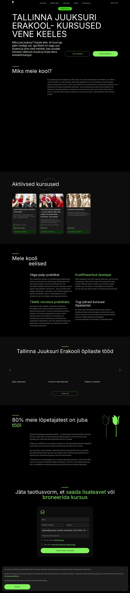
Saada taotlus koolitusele (65, 550)
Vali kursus (77, 54)
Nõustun (17, 587)
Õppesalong (86, 3)
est (112, 3)
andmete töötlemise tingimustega (63, 545)
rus (116, 3)
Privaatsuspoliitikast (11, 576)
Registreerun (105, 54)
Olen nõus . (60, 545)
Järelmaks (66, 3)
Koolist (76, 3)
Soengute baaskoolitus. (76, 209)
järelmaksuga (59, 540)
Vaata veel (65, 393)
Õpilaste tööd (54, 3)
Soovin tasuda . (54, 540)
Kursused (43, 3)
